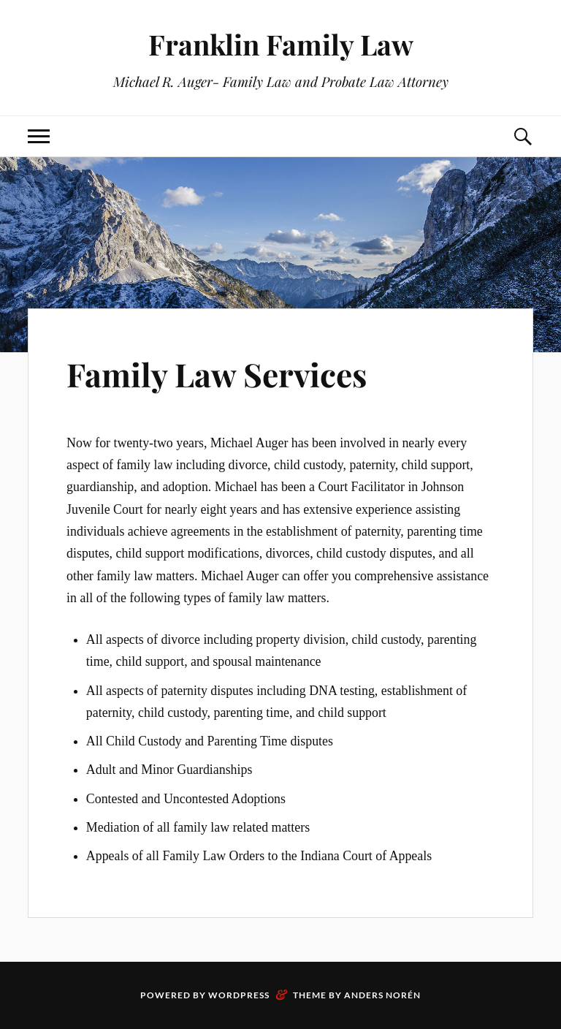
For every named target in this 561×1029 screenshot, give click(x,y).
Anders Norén (382, 995)
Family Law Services (216, 373)
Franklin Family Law (280, 44)
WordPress (239, 995)
